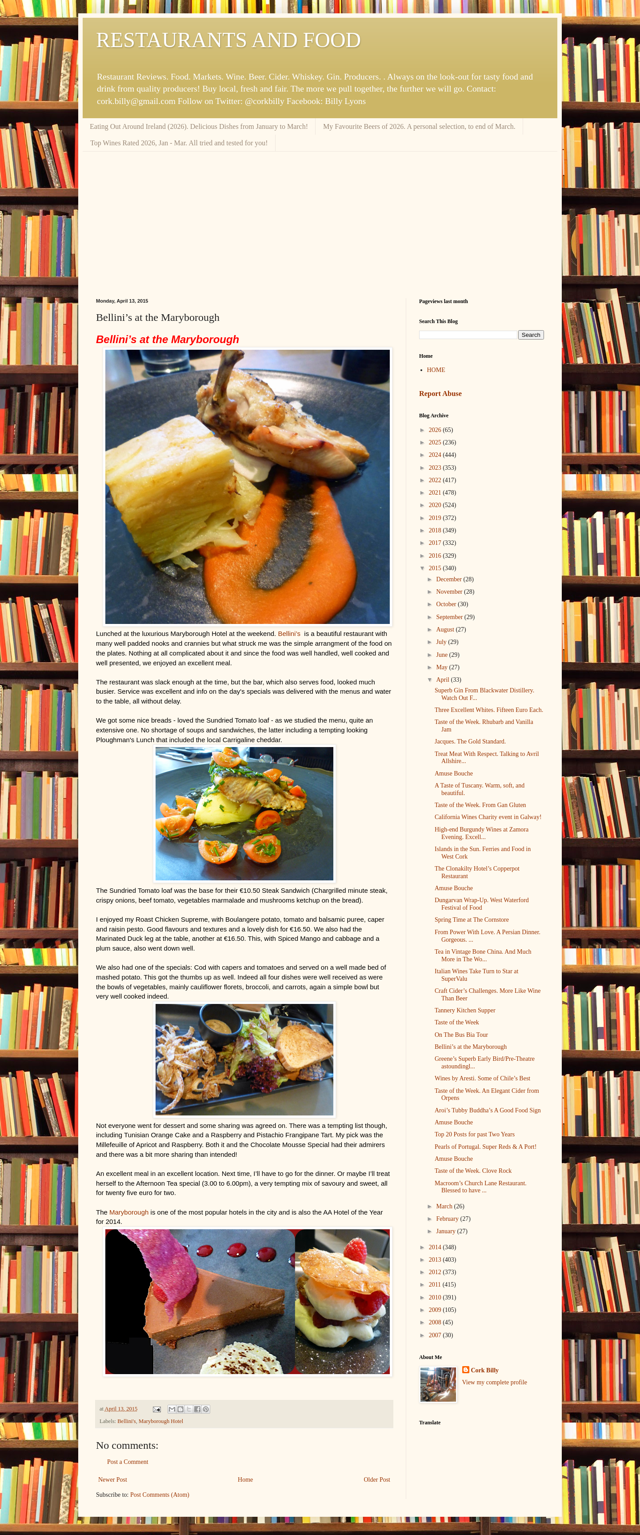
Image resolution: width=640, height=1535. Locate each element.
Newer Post (112, 1479)
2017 (436, 543)
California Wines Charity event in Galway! (488, 817)
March (445, 1206)
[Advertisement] (320, 218)
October (447, 604)
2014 (436, 1247)
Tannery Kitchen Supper (465, 1010)
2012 (436, 1272)
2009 (436, 1310)
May (442, 667)
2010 (436, 1297)
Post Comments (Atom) (159, 1494)
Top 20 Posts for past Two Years (475, 1134)
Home (245, 1479)
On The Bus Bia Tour (461, 1034)
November (450, 591)
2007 (436, 1335)
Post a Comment (127, 1462)
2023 (436, 467)
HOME (436, 370)
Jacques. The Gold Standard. (470, 741)
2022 (436, 480)
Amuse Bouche (454, 773)
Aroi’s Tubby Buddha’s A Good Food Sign (488, 1110)
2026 (436, 430)
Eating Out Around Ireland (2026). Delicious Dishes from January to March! (199, 126)
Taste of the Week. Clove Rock (473, 1170)
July (442, 642)
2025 (436, 442)
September (450, 617)
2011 (436, 1284)
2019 (436, 518)
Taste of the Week (457, 1022)
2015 (436, 568)
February (448, 1218)
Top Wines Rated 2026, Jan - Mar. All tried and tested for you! (179, 143)
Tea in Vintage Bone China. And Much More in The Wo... (483, 955)
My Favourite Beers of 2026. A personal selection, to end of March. (419, 126)
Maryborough (128, 1212)
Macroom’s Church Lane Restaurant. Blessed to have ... (481, 1187)
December (449, 579)
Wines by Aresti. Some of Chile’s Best (482, 1078)
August (446, 629)
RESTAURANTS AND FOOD (228, 40)
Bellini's (126, 1421)
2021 (436, 492)
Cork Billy (485, 1370)
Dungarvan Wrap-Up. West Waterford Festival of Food (482, 904)
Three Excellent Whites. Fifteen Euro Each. (489, 710)
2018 (436, 530)
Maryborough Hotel (161, 1421)
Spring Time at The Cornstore (472, 919)
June (442, 655)
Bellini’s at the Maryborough (471, 1046)
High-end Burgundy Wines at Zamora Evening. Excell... (481, 833)
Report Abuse (440, 393)
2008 (436, 1322)
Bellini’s (289, 633)
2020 (436, 505)
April (443, 679)
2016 (436, 555)
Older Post (377, 1479)
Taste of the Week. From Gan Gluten (480, 805)
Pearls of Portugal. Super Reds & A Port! (485, 1146)
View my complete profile (495, 1382)
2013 (436, 1259)
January (446, 1231)
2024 (436, 455)
